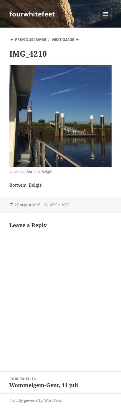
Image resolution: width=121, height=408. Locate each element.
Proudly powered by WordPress (35, 400)
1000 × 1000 (59, 204)
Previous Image (30, 39)
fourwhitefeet (32, 13)
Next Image (63, 39)
